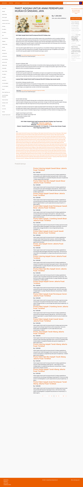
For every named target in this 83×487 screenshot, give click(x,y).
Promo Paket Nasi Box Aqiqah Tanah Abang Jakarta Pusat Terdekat (49, 357)
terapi (3, 89)
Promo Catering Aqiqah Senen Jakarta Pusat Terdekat (49, 257)
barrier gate (4, 17)
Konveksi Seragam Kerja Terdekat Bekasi (76, 52)
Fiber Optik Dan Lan (6, 92)
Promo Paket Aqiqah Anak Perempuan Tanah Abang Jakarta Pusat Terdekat (50, 383)
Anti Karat (4, 8)
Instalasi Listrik (5, 102)
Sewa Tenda (4, 71)
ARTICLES (17, 3)
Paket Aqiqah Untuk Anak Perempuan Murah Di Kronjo (38, 144)
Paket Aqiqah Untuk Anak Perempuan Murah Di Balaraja (27, 133)
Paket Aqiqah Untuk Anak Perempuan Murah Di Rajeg (36, 151)
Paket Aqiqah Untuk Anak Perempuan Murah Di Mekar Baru (52, 145)
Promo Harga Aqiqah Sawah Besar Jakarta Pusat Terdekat (49, 194)
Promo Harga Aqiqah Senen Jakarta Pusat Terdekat (49, 282)
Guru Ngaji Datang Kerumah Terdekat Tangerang (74, 27)
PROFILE (11, 3)
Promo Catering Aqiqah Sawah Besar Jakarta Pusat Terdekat (50, 169)
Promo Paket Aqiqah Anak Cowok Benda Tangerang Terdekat (33, 55)
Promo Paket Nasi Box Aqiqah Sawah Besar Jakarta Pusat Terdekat (49, 182)
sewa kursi (4, 80)
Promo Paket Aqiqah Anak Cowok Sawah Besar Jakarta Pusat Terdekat (48, 232)
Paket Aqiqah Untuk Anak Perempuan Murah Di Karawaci (46, 140)
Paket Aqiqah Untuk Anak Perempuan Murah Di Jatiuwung (51, 139)
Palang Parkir (4, 44)
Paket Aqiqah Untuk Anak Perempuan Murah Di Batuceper (49, 133)
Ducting (3, 26)
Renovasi (4, 50)
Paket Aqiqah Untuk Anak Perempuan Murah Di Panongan (44, 148)
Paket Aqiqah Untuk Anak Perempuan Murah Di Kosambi (43, 142)
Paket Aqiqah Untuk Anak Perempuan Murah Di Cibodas (43, 134)
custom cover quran (6, 23)
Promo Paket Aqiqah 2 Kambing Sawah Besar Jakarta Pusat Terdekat (50, 219)
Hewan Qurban (5, 99)
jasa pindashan (5, 38)
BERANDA (4, 3)
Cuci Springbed (5, 83)
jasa (3, 35)
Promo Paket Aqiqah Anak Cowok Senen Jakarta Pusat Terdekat (48, 320)
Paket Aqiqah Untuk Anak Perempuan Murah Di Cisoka (33, 137)
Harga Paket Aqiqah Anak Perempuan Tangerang (75, 33)
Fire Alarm (4, 29)
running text (4, 53)
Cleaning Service (5, 20)
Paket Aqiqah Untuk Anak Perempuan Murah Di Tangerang (45, 156)
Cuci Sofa (4, 108)
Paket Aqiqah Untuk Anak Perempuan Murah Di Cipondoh (39, 136)
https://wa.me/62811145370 (44, 124)
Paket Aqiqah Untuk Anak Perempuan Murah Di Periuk (40, 150)
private (3, 47)
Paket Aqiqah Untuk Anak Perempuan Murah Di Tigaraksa (40, 158)
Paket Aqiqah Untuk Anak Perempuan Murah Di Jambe (29, 139)
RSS (72, 480)
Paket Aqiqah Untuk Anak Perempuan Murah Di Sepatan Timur (32, 153)
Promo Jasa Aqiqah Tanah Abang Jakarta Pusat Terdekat (48, 332)
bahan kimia (4, 14)
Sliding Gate (4, 65)
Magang (3, 41)
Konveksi (4, 77)
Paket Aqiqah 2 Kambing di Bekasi (75, 58)
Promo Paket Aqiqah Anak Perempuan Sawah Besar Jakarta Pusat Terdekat (50, 207)
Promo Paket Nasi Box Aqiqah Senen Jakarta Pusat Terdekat (50, 270)
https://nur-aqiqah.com (45, 123)
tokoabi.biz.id (54, 480)
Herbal (3, 111)
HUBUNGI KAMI (25, 3)
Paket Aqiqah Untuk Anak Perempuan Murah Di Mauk (30, 145)
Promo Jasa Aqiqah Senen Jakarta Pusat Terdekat (48, 244)
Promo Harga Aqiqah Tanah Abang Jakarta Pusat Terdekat (49, 370)
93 (54, 395)
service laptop (5, 59)
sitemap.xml (76, 480)
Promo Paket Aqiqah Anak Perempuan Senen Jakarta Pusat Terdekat (50, 295)
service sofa (4, 62)
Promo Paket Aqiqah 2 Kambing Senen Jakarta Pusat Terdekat (50, 307)
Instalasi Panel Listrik (6, 114)
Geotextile (4, 68)
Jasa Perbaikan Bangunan (5, 96)
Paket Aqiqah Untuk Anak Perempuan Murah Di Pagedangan (48, 147)
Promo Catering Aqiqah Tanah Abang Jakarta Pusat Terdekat (50, 345)
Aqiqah (3, 11)
